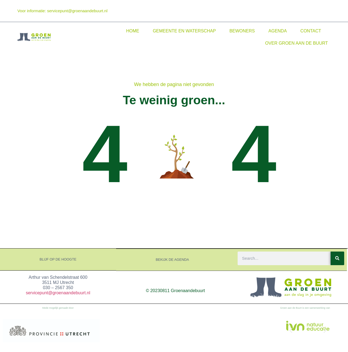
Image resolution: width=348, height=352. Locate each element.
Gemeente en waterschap (184, 31)
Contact (310, 31)
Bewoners (242, 31)
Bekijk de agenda (172, 259)
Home (132, 31)
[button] (290, 330)
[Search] (337, 258)
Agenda (277, 31)
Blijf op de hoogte (58, 259)
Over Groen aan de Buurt (296, 43)
